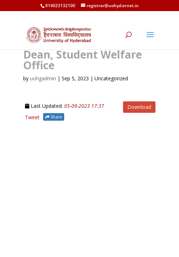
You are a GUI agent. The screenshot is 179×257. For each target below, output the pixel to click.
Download (139, 107)
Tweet (32, 117)
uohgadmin (43, 78)
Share (53, 117)
